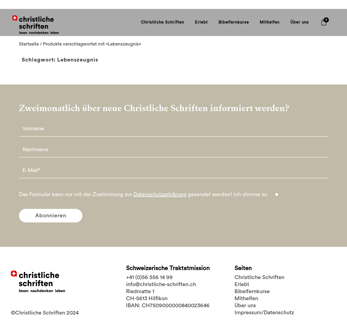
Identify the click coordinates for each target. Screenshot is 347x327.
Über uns (245, 305)
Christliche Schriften (259, 277)
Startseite (31, 49)
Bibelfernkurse (252, 291)
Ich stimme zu (256, 201)
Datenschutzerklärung (160, 201)
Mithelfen (246, 298)
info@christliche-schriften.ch (161, 284)
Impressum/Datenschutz (264, 312)
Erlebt (241, 284)
